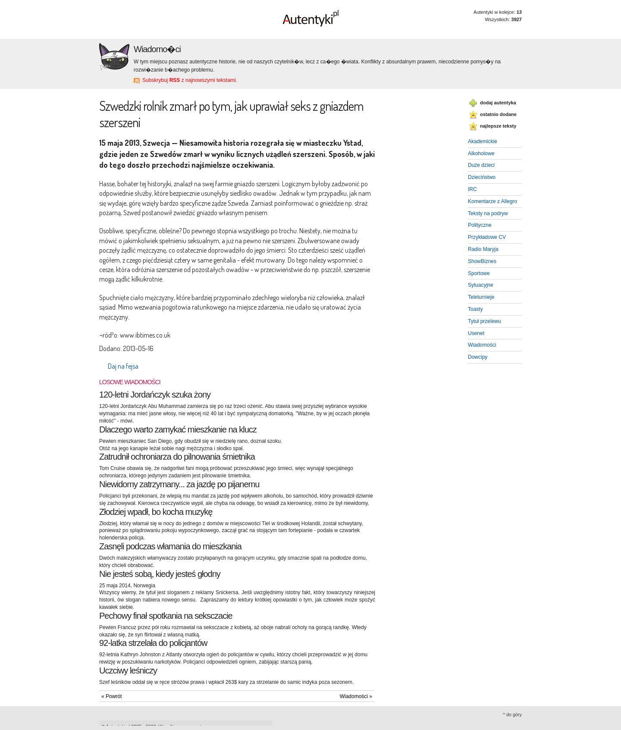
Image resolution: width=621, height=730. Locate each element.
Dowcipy (477, 357)
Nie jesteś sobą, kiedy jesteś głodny (159, 574)
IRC (472, 189)
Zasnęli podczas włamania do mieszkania (170, 546)
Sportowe (479, 273)
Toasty (475, 309)
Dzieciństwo (482, 177)
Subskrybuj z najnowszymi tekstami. (189, 80)
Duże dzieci (481, 165)
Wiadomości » (356, 696)
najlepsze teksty (498, 125)
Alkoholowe (481, 153)
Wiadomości (482, 345)
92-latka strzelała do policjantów (153, 643)
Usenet (476, 333)
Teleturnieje (481, 297)
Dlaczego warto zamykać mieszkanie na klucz (178, 429)
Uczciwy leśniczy (128, 670)
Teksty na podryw (488, 213)
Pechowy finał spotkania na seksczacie (165, 615)
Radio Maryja (483, 249)
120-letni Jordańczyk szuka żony (154, 394)
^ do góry (512, 714)
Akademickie (482, 141)
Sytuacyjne (480, 285)
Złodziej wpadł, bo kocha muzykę (155, 512)
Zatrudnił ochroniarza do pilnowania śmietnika (177, 456)
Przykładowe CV (487, 237)
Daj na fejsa (123, 366)
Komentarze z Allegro (492, 201)
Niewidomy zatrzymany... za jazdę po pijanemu (179, 484)
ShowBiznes (482, 261)
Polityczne (480, 225)
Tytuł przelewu (484, 321)
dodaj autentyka (498, 102)
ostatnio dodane (498, 114)
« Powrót (111, 696)
